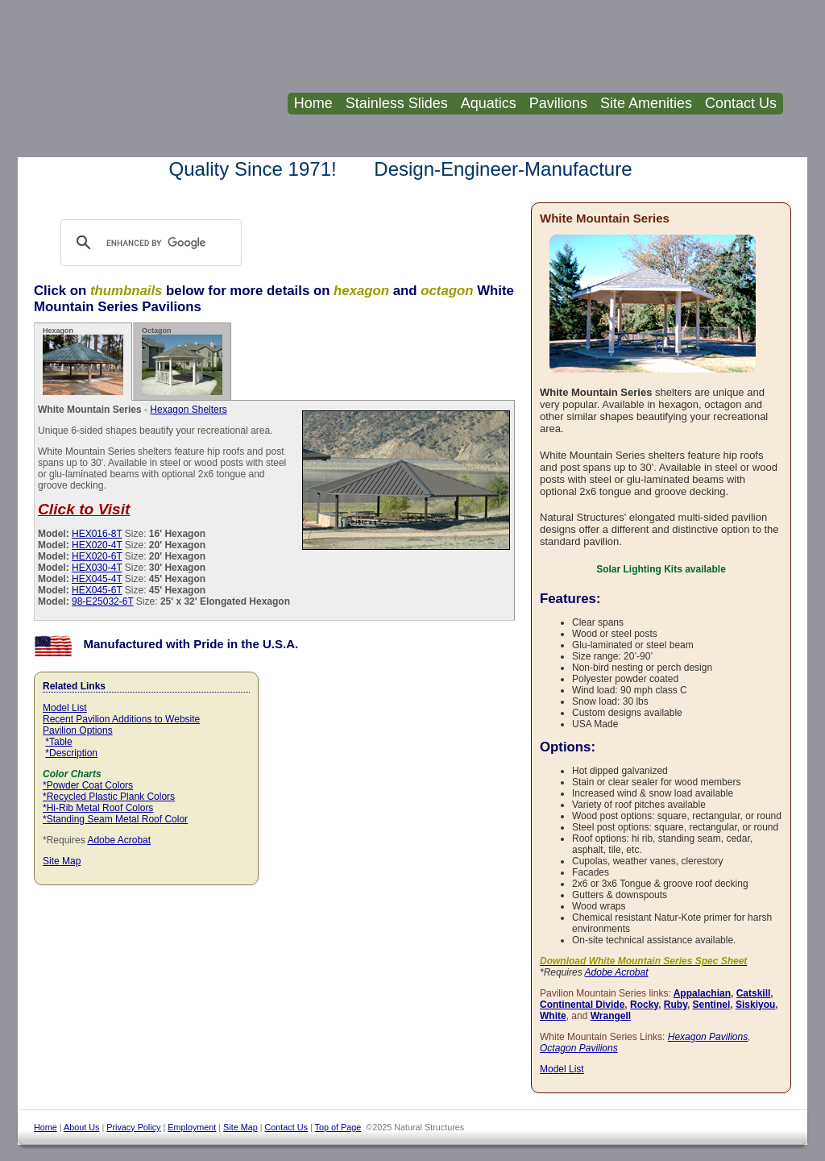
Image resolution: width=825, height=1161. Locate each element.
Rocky (644, 1004)
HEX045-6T (97, 590)
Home (313, 103)
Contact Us (741, 103)
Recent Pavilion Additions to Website (121, 719)
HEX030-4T (97, 567)
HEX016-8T (97, 533)
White (553, 1016)
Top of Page (338, 1127)
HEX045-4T (97, 579)
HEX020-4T (97, 545)
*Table (58, 741)
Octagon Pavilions (579, 1048)
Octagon (182, 361)
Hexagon (83, 361)
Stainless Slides (397, 103)
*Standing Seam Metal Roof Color (115, 819)
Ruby (675, 1004)
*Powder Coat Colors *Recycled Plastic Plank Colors (109, 791)
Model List (65, 708)
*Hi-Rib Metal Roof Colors (98, 808)
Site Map (62, 861)
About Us (81, 1127)
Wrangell (611, 1016)
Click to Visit (84, 509)
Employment (192, 1127)
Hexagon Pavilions (708, 1036)
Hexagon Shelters (188, 409)
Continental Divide (582, 1004)
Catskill (753, 993)
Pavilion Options (78, 730)
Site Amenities (646, 103)
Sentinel (712, 1004)
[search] (166, 242)
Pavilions (558, 103)
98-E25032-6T (103, 601)
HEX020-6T (97, 556)
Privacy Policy (133, 1127)
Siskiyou (755, 1004)
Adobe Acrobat (119, 840)
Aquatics (488, 103)
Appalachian (702, 993)
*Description (71, 753)
